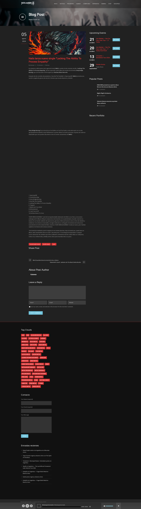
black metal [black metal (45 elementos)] (33, 343)
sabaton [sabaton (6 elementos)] (24, 385)
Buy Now (116, 39)
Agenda (78, 3)
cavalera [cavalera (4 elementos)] (42, 343)
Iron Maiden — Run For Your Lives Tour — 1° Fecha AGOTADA (103, 49)
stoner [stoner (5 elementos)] (41, 385)
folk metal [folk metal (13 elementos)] (39, 353)
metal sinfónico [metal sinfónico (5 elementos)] (39, 372)
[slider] (61, 506)
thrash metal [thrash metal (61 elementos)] (26, 388)
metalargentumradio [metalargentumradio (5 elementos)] (28, 369)
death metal (46, 244)
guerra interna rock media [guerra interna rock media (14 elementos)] (30, 359)
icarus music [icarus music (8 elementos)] (39, 366)
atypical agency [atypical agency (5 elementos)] (33, 340)
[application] (70, 506)
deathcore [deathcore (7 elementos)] (33, 347)
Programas (70, 3)
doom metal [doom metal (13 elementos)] (40, 350)
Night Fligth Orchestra (104, 93)
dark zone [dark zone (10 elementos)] (25, 347)
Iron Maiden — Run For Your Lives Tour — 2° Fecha (103, 40)
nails (54, 244)
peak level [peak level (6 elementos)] (25, 379)
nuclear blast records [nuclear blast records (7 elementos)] (39, 375)
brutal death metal (35, 244)
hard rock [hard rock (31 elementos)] (25, 363)
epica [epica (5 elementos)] (48, 350)
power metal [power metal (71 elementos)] (39, 379)
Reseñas (104, 3)
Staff (109, 3)
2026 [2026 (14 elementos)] (28, 337)
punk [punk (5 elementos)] (36, 382)
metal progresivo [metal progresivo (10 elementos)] (27, 372)
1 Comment (102, 89)
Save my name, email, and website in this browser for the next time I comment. (51, 309)
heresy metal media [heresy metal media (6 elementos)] (27, 366)
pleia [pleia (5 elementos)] (31, 379)
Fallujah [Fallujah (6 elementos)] (31, 353)
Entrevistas (96, 3)
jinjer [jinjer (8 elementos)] (47, 366)
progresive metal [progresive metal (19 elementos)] (27, 382)
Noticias (62, 3)
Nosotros (117, 3)
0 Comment (102, 95)
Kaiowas (32, 65)
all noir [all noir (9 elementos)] (46, 337)
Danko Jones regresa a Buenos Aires (33, 481)
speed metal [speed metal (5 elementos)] (32, 385)
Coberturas (86, 3)
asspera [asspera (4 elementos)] (24, 340)
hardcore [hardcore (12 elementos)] (43, 359)
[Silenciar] (104, 506)
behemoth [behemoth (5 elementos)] (25, 343)
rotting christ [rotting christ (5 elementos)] (44, 382)
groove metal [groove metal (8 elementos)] (36, 356)
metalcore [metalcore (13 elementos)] (40, 369)
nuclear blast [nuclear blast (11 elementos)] (26, 375)
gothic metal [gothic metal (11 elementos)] (26, 356)
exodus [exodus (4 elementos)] (24, 353)
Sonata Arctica (100, 64)
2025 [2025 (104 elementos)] (23, 337)
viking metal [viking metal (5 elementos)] (36, 388)
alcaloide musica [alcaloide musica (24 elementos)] (36, 337)
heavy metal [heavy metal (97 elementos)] (33, 363)
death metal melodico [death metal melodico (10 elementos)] (28, 350)
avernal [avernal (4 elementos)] (43, 340)
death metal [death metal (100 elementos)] (42, 347)
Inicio (55, 3)
